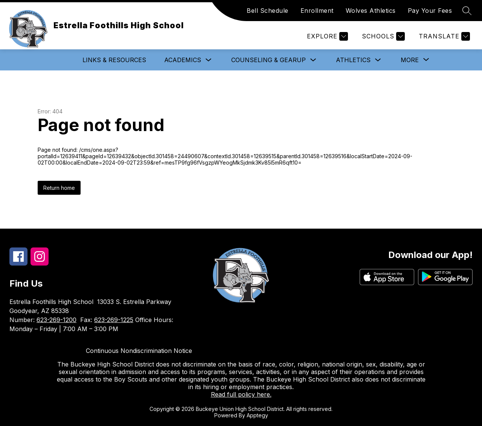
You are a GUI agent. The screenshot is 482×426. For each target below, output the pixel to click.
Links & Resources (114, 60)
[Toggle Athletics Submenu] (378, 60)
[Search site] (466, 10)
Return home (59, 188)
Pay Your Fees (430, 10)
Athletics (353, 60)
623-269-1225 (113, 320)
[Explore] (326, 36)
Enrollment (317, 10)
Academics (182, 60)
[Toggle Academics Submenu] (208, 60)
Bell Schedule (267, 10)
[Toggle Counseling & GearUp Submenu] (313, 60)
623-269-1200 (56, 320)
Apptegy (257, 415)
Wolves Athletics (371, 10)
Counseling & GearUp (268, 60)
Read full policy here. (241, 394)
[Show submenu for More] (410, 59)
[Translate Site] (443, 36)
